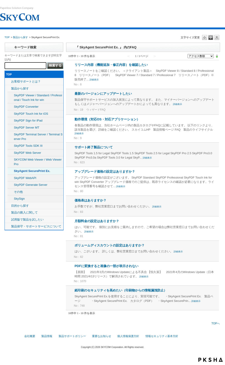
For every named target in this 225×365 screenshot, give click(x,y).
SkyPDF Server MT (26, 127)
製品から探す (20, 37)
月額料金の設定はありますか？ (97, 221)
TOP (7, 37)
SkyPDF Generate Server (30, 184)
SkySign (19, 198)
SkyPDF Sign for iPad (28, 120)
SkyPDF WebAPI (25, 178)
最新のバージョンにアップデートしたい (103, 93)
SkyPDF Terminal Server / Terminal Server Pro (38, 137)
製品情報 (46, 336)
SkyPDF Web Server (27, 152)
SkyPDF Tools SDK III (28, 145)
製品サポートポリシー (72, 336)
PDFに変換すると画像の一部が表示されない (106, 266)
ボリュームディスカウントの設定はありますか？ (110, 245)
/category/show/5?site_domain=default (8, 88)
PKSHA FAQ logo (210, 360)
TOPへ (216, 323)
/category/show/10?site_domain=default (8, 212)
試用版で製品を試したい (27, 219)
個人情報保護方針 (128, 336)
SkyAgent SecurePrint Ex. (32, 171)
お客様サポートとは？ (26, 81)
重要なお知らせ (101, 336)
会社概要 (29, 336)
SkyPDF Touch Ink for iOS (31, 113)
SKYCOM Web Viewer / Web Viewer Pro (38, 162)
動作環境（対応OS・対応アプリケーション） (107, 119)
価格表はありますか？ (90, 200)
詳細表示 (94, 79)
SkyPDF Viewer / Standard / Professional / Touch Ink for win (38, 98)
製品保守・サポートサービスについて (36, 226)
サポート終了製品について (94, 147)
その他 (18, 192)
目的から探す (20, 205)
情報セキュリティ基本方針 (161, 336)
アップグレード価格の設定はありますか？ (105, 171)
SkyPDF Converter (26, 106)
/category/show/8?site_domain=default (8, 206)
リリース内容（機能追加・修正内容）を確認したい (111, 65)
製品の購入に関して (24, 212)
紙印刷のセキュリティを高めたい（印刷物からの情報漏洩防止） (121, 290)
